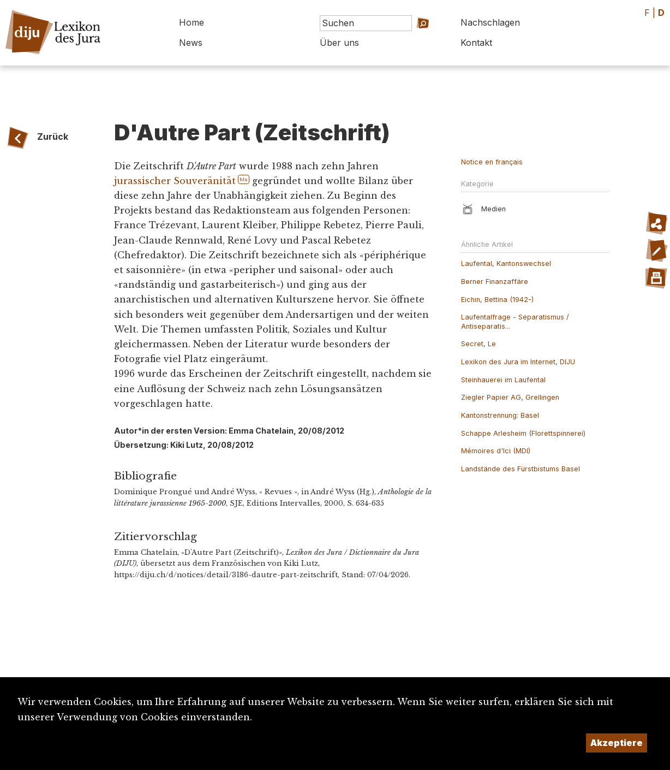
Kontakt (476, 42)
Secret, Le (478, 344)
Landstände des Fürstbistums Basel (520, 469)
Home (191, 22)
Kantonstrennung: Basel (500, 415)
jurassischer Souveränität (175, 180)
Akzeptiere (616, 742)
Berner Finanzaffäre (494, 281)
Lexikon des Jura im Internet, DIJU (518, 362)
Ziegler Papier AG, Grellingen (510, 397)
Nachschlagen (490, 22)
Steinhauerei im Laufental (503, 380)
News (190, 42)
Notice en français (492, 162)
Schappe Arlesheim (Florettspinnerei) (523, 433)
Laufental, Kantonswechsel (506, 263)
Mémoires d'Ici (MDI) (495, 451)
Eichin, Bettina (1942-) (497, 299)
